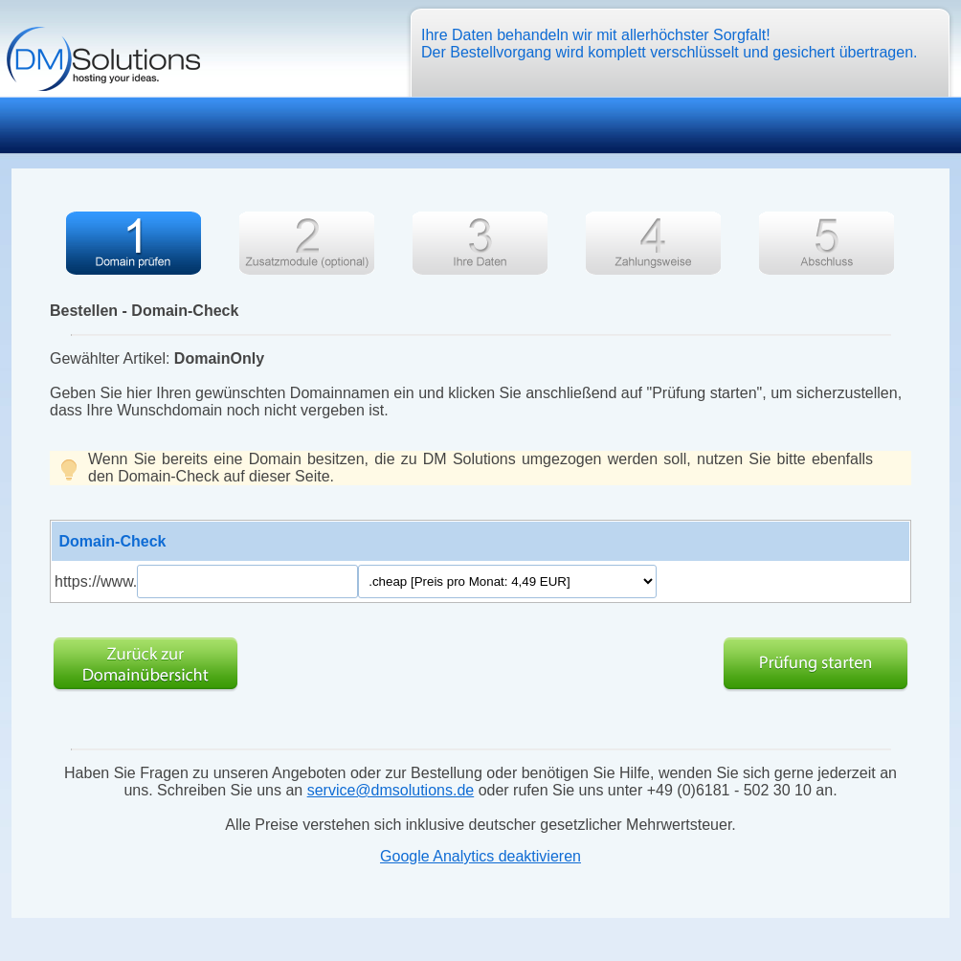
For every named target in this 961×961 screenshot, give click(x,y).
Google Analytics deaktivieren (480, 856)
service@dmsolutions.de (391, 790)
